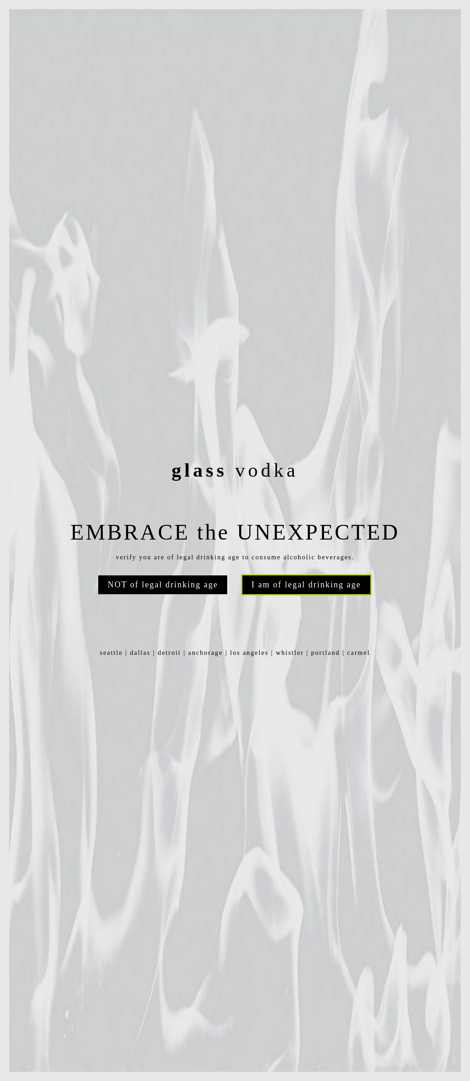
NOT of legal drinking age (162, 584)
